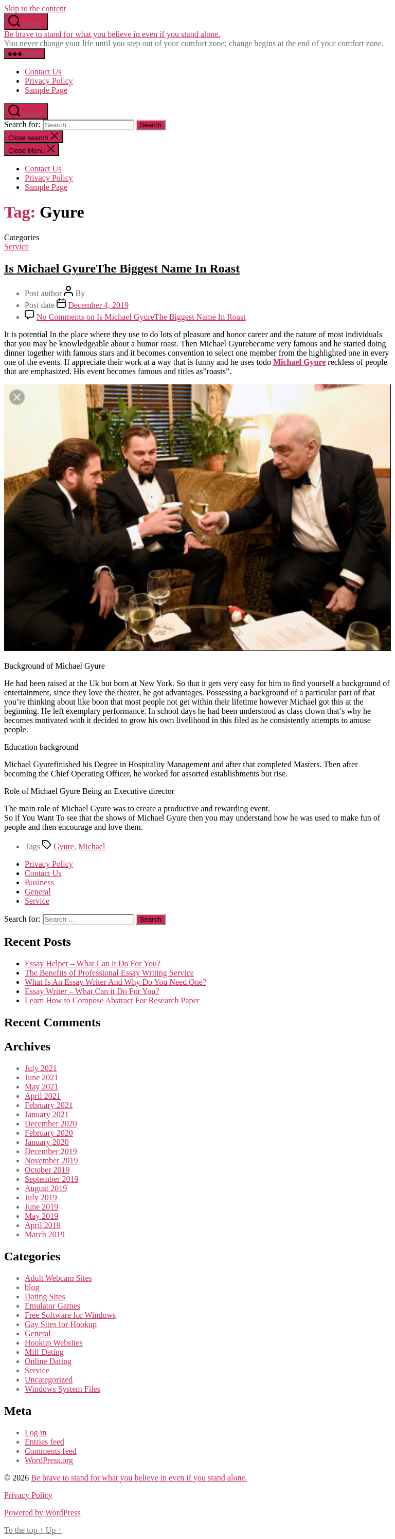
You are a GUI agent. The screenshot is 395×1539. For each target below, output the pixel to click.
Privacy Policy (49, 80)
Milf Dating (44, 1352)
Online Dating (48, 1361)
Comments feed (51, 1451)
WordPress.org (49, 1460)
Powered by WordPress (42, 1512)
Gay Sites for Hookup (61, 1324)
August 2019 (46, 1188)
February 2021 (49, 1105)
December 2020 (51, 1123)
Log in (35, 1432)
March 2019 (45, 1234)
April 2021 (43, 1096)
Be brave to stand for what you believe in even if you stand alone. (112, 34)
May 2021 (41, 1086)
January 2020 (47, 1142)
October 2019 (47, 1169)
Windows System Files (62, 1389)
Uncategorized (49, 1379)
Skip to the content (35, 8)
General (38, 891)
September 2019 (51, 1179)
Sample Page (46, 90)
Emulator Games (52, 1305)
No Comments (141, 317)
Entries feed (44, 1441)
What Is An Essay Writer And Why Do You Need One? (115, 982)
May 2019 (41, 1216)
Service (16, 246)
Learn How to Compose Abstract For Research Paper (112, 1000)
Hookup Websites (54, 1342)
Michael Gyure (299, 362)
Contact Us (43, 71)
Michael (91, 846)
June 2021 (41, 1077)
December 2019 (51, 1151)
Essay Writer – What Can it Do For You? (92, 991)
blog (32, 1287)
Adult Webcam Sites (58, 1278)
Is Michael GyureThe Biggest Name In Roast (122, 268)
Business (39, 882)
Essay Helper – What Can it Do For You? (92, 963)
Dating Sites (45, 1296)
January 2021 (47, 1114)
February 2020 (49, 1132)
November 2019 (51, 1160)
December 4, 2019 (98, 305)
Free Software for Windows (70, 1315)
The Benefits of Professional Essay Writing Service (109, 972)
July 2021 (41, 1068)
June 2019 (41, 1206)
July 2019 (41, 1197)
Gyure (63, 846)
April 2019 (43, 1225)
